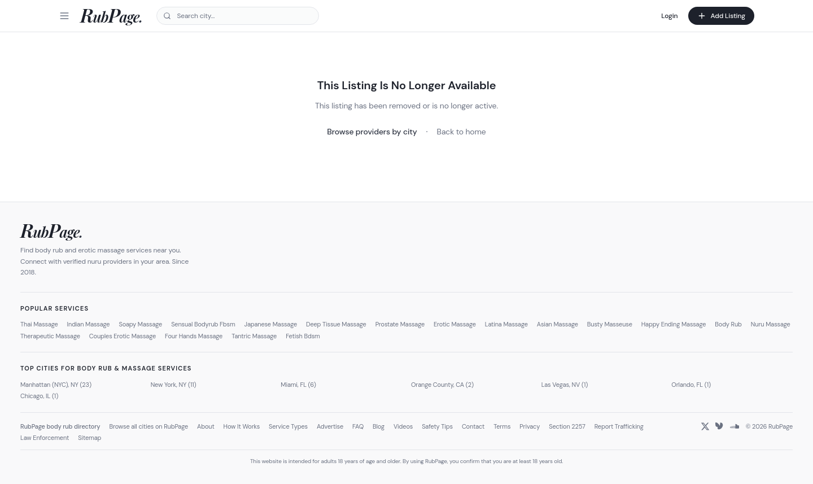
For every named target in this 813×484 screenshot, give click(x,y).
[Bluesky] (719, 426)
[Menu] (64, 16)
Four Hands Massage (193, 336)
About (206, 426)
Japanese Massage (271, 324)
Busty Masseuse (609, 324)
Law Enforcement (44, 438)
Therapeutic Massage (50, 336)
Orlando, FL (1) (691, 385)
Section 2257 (567, 426)
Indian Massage (88, 324)
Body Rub (728, 324)
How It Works (242, 426)
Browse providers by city (372, 132)
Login (669, 15)
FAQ (358, 426)
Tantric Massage (254, 336)
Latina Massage (506, 324)
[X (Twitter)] (705, 426)
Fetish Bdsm (303, 336)
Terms (501, 426)
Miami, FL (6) (298, 385)
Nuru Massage (770, 324)
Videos (403, 426)
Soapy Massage (140, 324)
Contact (473, 426)
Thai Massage (39, 324)
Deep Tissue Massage (336, 324)
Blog (378, 426)
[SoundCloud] (734, 426)
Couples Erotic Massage (122, 336)
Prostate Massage (400, 324)
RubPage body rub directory (60, 426)
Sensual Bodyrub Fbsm (203, 324)
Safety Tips (437, 426)
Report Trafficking (619, 426)
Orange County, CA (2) (442, 385)
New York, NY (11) (173, 385)
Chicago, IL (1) (39, 396)
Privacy (529, 426)
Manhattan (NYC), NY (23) (55, 385)
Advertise (330, 426)
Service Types (288, 426)
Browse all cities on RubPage (148, 426)
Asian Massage (557, 324)
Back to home (461, 132)
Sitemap (89, 438)
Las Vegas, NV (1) (564, 385)
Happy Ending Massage (673, 324)
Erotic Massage (455, 324)
